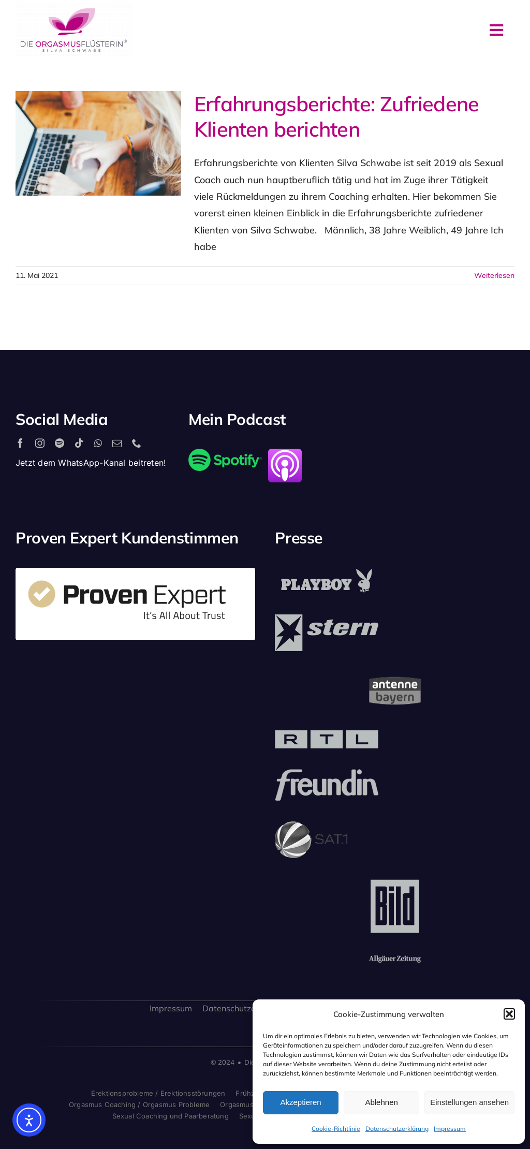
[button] (509, 1014)
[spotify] (59, 443)
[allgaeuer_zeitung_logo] (395, 960)
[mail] (117, 443)
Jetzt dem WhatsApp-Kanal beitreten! (91, 463)
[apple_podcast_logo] (285, 453)
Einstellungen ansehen (469, 1102)
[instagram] (40, 443)
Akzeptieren (300, 1102)
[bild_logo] (395, 883)
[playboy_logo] (326, 572)
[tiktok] (79, 443)
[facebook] (20, 443)
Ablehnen (381, 1102)
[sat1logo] (311, 826)
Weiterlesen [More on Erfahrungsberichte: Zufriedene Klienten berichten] (494, 275)
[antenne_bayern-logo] (395, 676)
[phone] (136, 443)
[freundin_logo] (326, 773)
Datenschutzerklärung (397, 1128)
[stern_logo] (326, 619)
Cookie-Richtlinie (336, 1128)
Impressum (450, 1128)
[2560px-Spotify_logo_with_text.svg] (225, 453)
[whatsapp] (98, 443)
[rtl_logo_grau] (326, 735)
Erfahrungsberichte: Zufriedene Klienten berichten (336, 116)
